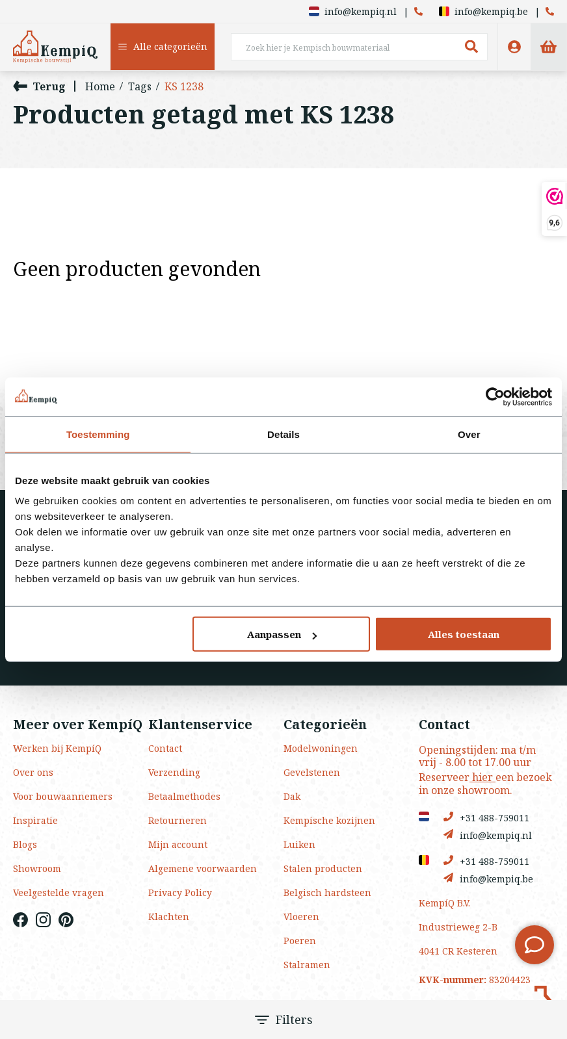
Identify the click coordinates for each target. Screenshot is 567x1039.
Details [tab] (283, 433)
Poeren (300, 940)
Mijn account (177, 844)
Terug (39, 86)
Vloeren (301, 916)
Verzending (174, 772)
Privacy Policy (180, 892)
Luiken (299, 844)
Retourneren (177, 820)
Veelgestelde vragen (58, 892)
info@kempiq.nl (353, 11)
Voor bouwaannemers (62, 796)
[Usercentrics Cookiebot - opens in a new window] (495, 396)
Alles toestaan (463, 634)
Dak (292, 796)
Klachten (168, 916)
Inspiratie (35, 820)
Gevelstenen (312, 772)
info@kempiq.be (483, 11)
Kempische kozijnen (329, 820)
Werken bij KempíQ (57, 748)
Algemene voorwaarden (202, 868)
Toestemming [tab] (98, 433)
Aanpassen (282, 634)
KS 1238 (184, 86)
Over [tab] (469, 433)
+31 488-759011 (486, 817)
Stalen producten (323, 868)
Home (100, 86)
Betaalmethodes (184, 796)
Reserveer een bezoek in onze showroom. (485, 783)
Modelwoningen (321, 748)
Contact (165, 748)
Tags (140, 86)
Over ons (33, 772)
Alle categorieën (162, 46)
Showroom (37, 868)
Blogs (25, 844)
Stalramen (307, 964)
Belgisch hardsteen (327, 892)
